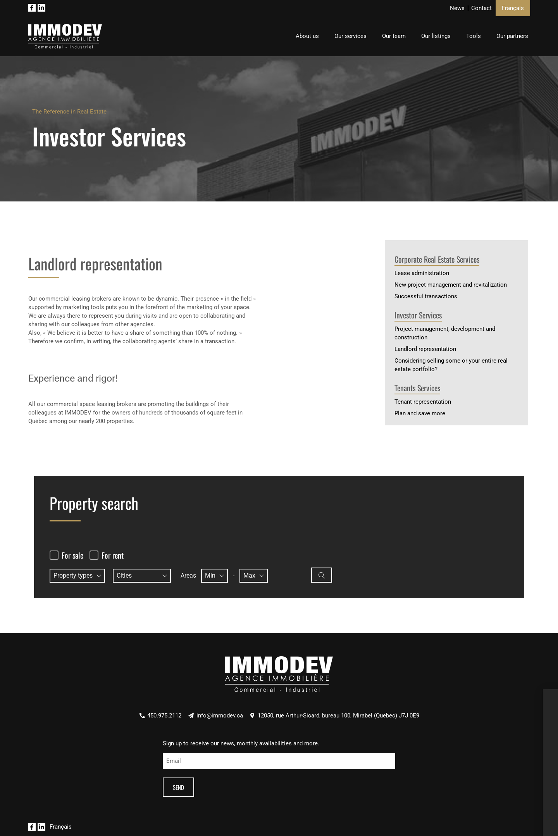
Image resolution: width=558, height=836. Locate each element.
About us (307, 36)
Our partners (512, 36)
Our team (394, 36)
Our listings (436, 36)
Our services (350, 36)
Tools (473, 36)
